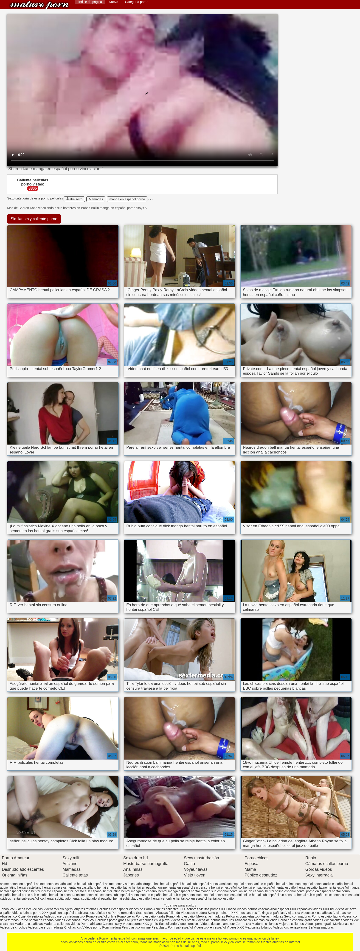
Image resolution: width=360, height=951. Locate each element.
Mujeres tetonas (84, 909)
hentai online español (280, 891)
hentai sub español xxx (28, 898)
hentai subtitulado (58, 898)
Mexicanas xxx (343, 924)
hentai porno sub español (30, 895)
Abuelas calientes (166, 909)
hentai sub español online (233, 895)
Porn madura (111, 927)
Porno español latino (326, 916)
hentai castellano (29, 887)
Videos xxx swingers (58, 909)
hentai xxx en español (191, 898)
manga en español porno (127, 199)
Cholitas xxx (73, 927)
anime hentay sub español (123, 884)
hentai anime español (260, 884)
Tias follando (168, 924)
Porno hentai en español (37, 920)
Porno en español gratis (295, 920)
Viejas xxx (292, 913)
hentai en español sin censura (189, 887)
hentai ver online (163, 898)
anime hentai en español (17, 884)
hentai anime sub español (294, 884)
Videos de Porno (140, 909)
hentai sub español (200, 895)
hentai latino (112, 891)
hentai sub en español (146, 895)
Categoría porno (136, 2)
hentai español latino (312, 887)
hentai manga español (174, 891)
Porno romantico (123, 913)
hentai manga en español (139, 891)
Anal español (279, 909)
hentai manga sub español (209, 891)
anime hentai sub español (85, 884)
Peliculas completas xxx (243, 916)
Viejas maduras (272, 916)
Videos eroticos (188, 924)
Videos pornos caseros (253, 909)
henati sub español (195, 884)
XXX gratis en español (58, 913)
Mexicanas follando (258, 927)
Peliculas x (159, 927)
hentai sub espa (174, 895)
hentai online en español (246, 891)
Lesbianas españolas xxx (93, 913)
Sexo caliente (145, 913)
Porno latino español (181, 916)
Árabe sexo (74, 199)
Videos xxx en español (210, 927)
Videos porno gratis (318, 924)
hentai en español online (149, 887)
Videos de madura (194, 913)
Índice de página (90, 2)
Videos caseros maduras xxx (64, 916)
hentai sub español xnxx (314, 895)
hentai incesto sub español (83, 891)
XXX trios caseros (244, 913)
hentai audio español (328, 884)
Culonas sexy (112, 924)
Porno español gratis (151, 916)
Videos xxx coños (67, 920)
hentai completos (54, 887)
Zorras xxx (243, 924)
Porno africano (91, 924)
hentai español (286, 887)
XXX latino (228, 909)
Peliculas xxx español (112, 909)
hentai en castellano (82, 887)
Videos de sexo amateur (217, 924)
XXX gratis (150, 924)
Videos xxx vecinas (29, 909)
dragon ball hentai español (162, 884)
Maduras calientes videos (62, 924)
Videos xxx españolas (316, 913)
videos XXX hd (323, 909)
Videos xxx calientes (327, 920)
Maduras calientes (265, 924)
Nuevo (113, 2)
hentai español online (15, 891)
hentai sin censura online (67, 895)
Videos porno (132, 924)
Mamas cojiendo (265, 920)
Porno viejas (126, 916)
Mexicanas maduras (210, 916)
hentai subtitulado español (132, 898)
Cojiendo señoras (30, 916)
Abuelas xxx (8, 916)
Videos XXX (235, 927)
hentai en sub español (259, 887)
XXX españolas (301, 909)
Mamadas (96, 199)
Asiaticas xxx (244, 920)
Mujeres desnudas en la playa (148, 920)
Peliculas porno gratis (110, 920)
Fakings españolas (271, 913)
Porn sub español (180, 927)
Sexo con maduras (297, 916)
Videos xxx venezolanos (290, 927)
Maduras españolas (29, 924)
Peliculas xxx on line (136, 927)
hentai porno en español (313, 891)
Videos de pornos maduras (214, 920)
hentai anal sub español (227, 884)
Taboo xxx (7, 909)
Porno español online (101, 916)
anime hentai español (51, 884)
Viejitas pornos (209, 909)
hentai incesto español (47, 891)
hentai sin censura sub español (108, 895)
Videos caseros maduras (45, 927)
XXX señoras (188, 909)
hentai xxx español (221, 898)
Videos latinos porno (26, 913)
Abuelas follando (168, 913)
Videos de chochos (14, 927)
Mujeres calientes (291, 924)
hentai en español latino (114, 887)
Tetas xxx (87, 920)
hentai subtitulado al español (91, 898)
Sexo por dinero (219, 913)
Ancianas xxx (341, 913)
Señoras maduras (321, 927)
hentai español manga (344, 887)
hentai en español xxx (226, 887)
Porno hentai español (39, 5)
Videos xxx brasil (183, 920)
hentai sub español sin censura (274, 895)
